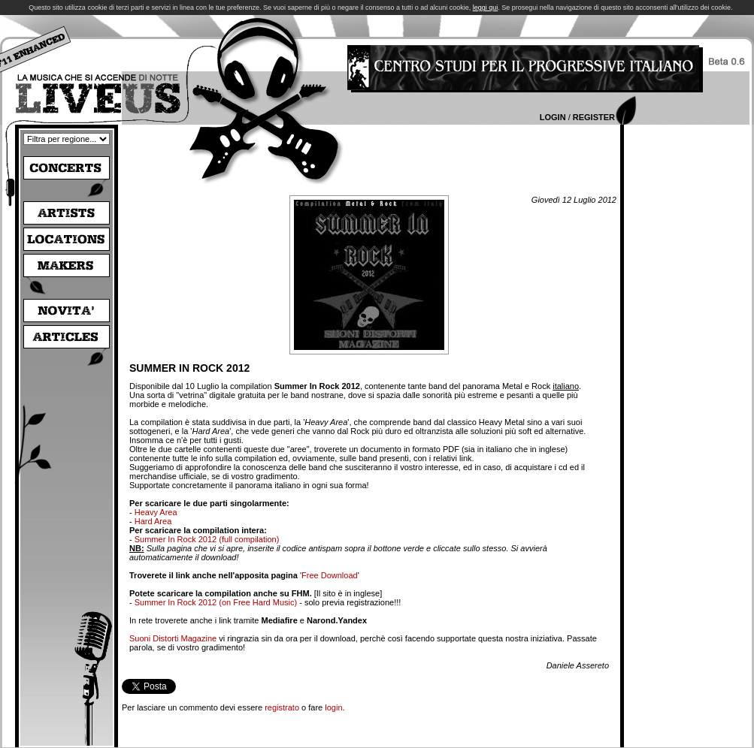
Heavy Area (156, 512)
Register (594, 117)
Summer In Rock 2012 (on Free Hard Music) (216, 602)
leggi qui (485, 7)
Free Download (329, 575)
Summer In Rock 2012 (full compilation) (207, 539)
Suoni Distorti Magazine (173, 638)
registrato (282, 707)
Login (553, 117)
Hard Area (153, 521)
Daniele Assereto (578, 665)
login (333, 707)
